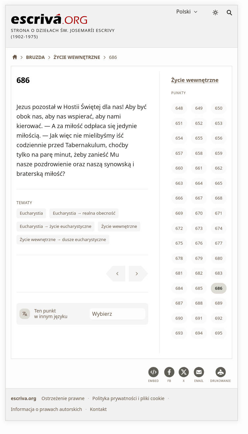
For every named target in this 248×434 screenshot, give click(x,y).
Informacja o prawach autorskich (46, 409)
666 (179, 198)
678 (179, 258)
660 (179, 168)
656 (218, 138)
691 (199, 318)
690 (179, 318)
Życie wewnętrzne (119, 226)
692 (218, 318)
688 (199, 303)
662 (218, 168)
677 (218, 243)
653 (218, 123)
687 (179, 303)
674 (218, 228)
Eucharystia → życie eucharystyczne (55, 226)
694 (199, 333)
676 (199, 243)
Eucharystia (31, 213)
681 (179, 273)
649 (199, 108)
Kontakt (98, 409)
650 (218, 108)
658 (199, 153)
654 (179, 138)
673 (199, 228)
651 (179, 123)
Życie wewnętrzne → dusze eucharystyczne (63, 239)
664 (199, 183)
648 (179, 108)
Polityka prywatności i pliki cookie (128, 398)
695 (218, 333)
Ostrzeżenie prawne (63, 398)
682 (199, 273)
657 (179, 153)
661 (199, 168)
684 (179, 288)
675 (179, 243)
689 (218, 303)
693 (179, 333)
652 (199, 123)
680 (218, 258)
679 (199, 258)
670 (199, 213)
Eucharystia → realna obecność (84, 213)
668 (218, 198)
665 (218, 183)
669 (179, 213)
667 (199, 198)
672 (179, 228)
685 (199, 288)
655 (199, 138)
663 (179, 183)
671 (218, 213)
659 (218, 153)
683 (218, 273)
